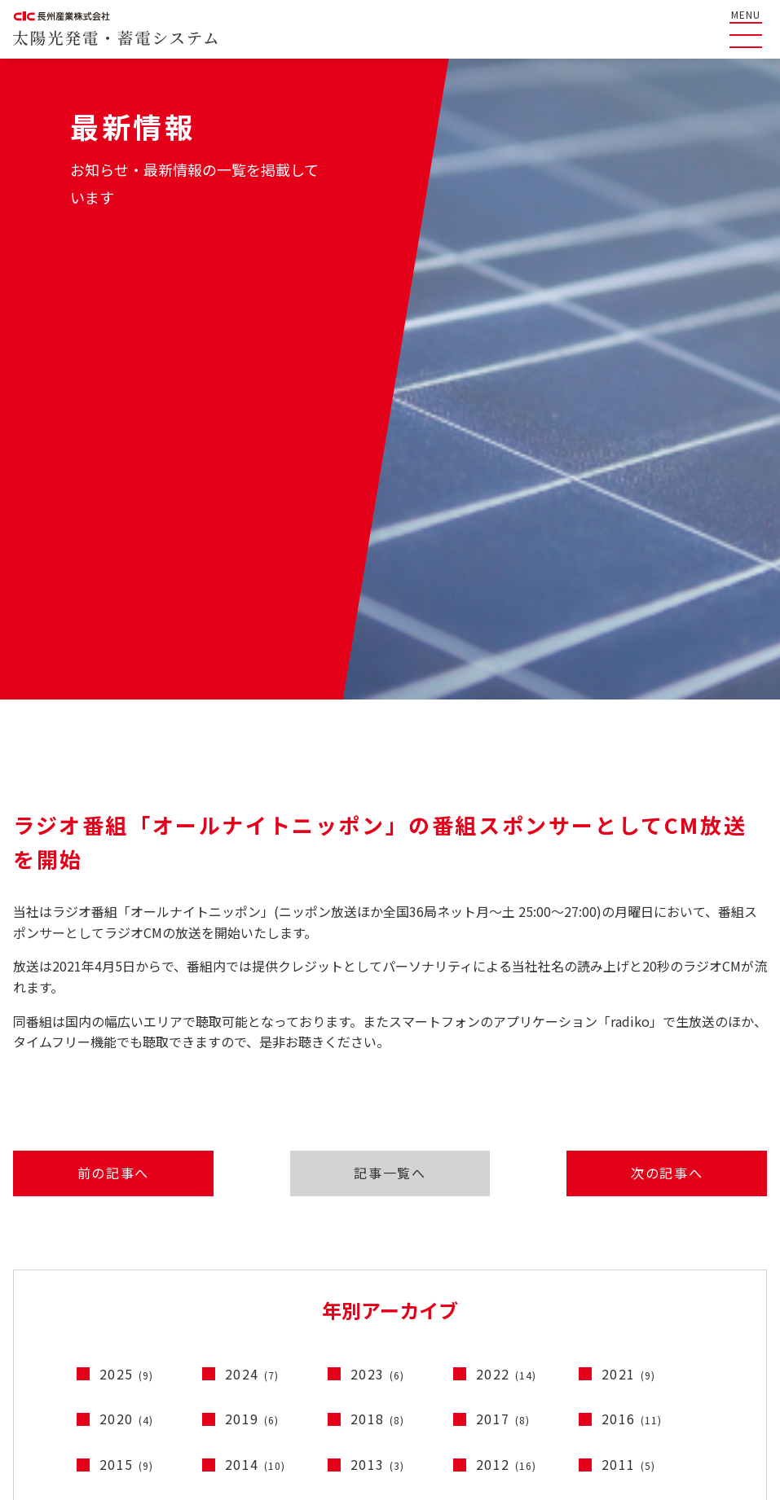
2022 (506, 934)
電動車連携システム (718, 1307)
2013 (377, 1024)
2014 (255, 1024)
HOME (32, 1229)
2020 (126, 979)
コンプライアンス (699, 1388)
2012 (506, 1024)
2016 (632, 979)
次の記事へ (678, 730)
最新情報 (38, 1323)
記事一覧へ (390, 730)
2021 (629, 934)
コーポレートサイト (566, 1388)
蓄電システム (702, 1283)
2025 (126, 934)
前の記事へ (101, 730)
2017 (503, 979)
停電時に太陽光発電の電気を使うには (294, 1291)
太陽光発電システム (718, 1259)
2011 (629, 1024)
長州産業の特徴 (57, 1291)
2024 (252, 934)
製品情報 (680, 1229)
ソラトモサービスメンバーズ (268, 1260)
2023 (377, 934)
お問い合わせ (524, 1291)
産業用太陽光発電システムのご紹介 (287, 1229)
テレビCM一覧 (528, 1229)
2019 (252, 979)
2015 (126, 1024)
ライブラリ (518, 1260)
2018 (377, 979)
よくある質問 (50, 1260)
